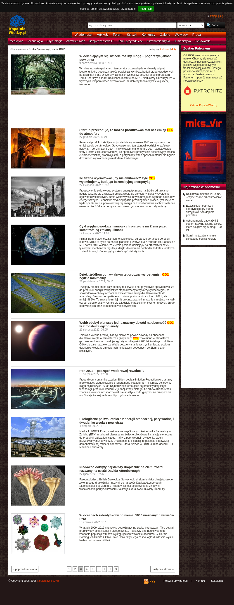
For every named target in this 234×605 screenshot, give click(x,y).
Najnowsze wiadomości (201, 187)
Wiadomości (83, 34)
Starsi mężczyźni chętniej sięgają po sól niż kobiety (201, 237)
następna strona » (163, 569)
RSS (152, 581)
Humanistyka (182, 41)
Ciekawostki (202, 41)
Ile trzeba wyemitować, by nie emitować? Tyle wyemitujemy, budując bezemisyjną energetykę (117, 180)
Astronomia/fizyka (158, 41)
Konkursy (148, 34)
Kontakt (200, 580)
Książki (132, 34)
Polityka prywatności (175, 580)
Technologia (35, 41)
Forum (118, 34)
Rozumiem (145, 8)
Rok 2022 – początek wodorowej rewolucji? (111, 371)
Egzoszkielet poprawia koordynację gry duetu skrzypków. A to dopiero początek (200, 210)
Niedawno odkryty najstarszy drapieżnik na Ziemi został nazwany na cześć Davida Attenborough (121, 469)
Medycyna (16, 41)
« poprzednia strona (25, 569)
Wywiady (181, 34)
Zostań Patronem (196, 48)
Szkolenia (217, 580)
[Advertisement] (93, 112)
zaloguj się (216, 16)
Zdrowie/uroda (75, 41)
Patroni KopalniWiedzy (203, 105)
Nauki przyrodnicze (130, 41)
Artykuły (102, 34)
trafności (164, 49)
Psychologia (55, 41)
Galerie (165, 34)
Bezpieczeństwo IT (101, 41)
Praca (196, 34)
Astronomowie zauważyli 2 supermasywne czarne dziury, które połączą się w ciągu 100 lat (204, 225)
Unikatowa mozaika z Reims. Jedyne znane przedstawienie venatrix (204, 197)
